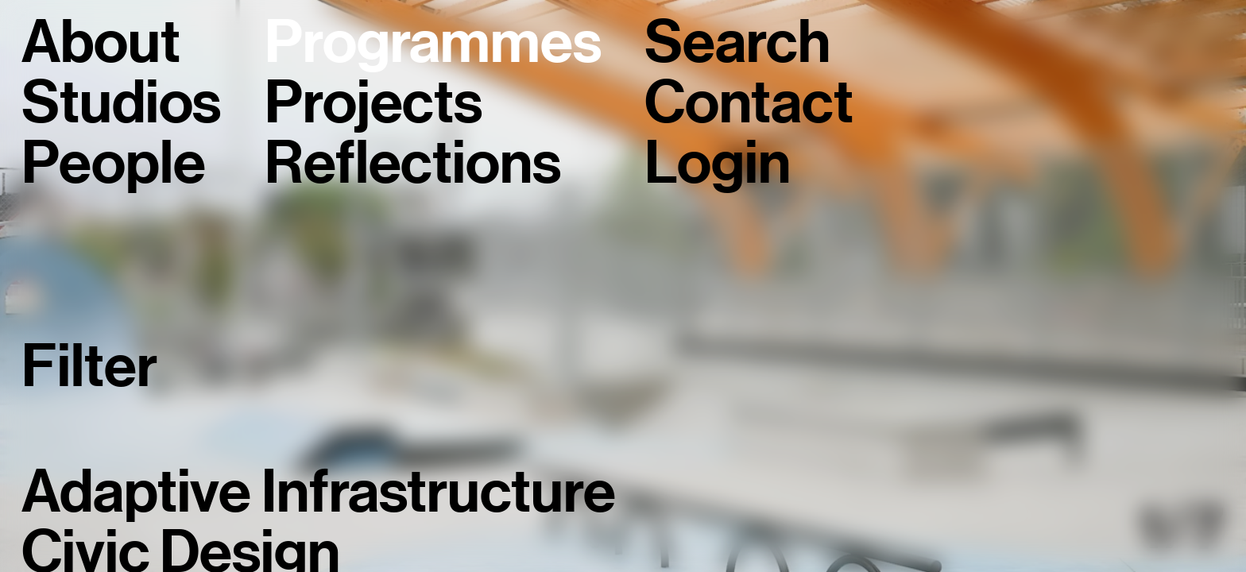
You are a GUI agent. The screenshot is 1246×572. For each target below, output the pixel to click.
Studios (121, 103)
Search (737, 43)
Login (717, 163)
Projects (373, 103)
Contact (748, 103)
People (113, 163)
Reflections (412, 163)
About (100, 43)
